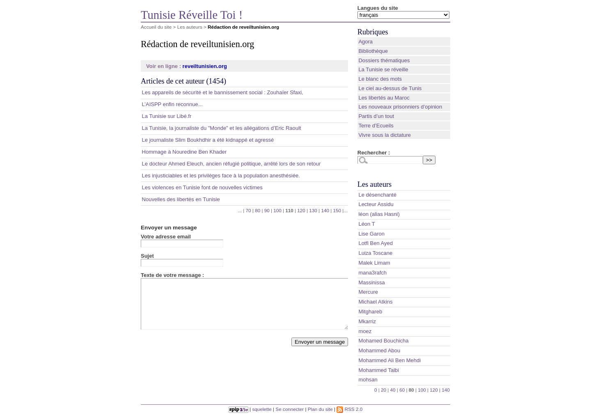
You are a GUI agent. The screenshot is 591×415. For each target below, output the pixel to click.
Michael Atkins (375, 302)
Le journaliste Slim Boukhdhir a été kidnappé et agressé (208, 140)
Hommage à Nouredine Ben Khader (184, 152)
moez (364, 331)
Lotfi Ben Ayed (375, 243)
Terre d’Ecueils (375, 125)
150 (337, 210)
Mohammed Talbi (378, 370)
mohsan (367, 379)
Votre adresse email (166, 237)
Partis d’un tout (376, 116)
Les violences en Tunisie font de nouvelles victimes (202, 187)
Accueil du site (156, 26)
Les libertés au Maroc (383, 98)
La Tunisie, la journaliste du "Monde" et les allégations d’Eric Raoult (221, 128)
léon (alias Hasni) (378, 214)
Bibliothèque (373, 51)
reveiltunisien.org (205, 66)
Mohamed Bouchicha (383, 341)
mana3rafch (372, 273)
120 (301, 210)
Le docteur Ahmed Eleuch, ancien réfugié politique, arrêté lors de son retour (231, 164)
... (240, 210)
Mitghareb (370, 311)
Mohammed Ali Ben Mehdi (389, 360)
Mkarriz (367, 321)
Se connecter (289, 409)
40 (393, 389)
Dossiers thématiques (384, 60)
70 (248, 210)
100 (277, 210)
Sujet (147, 256)
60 (402, 389)
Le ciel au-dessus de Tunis (389, 88)
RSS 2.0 (349, 409)
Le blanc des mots (380, 79)
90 (267, 210)
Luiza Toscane (375, 253)
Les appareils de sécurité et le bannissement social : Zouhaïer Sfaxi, (222, 92)
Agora (365, 42)
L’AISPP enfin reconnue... (172, 104)
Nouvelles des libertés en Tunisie (181, 199)
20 (383, 389)
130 (313, 210)
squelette (261, 409)
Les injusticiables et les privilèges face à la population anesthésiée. (221, 175)
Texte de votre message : (172, 275)
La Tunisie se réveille (383, 69)
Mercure (368, 292)
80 (257, 210)
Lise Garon (371, 234)
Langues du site (377, 8)
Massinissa (371, 282)
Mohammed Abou (379, 350)
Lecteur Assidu (375, 204)
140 (325, 210)
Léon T (366, 224)
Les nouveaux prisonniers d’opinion (400, 107)
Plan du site (320, 409)
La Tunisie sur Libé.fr (167, 116)
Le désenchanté (377, 195)
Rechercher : (373, 153)
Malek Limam (374, 263)
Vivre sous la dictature (384, 135)
